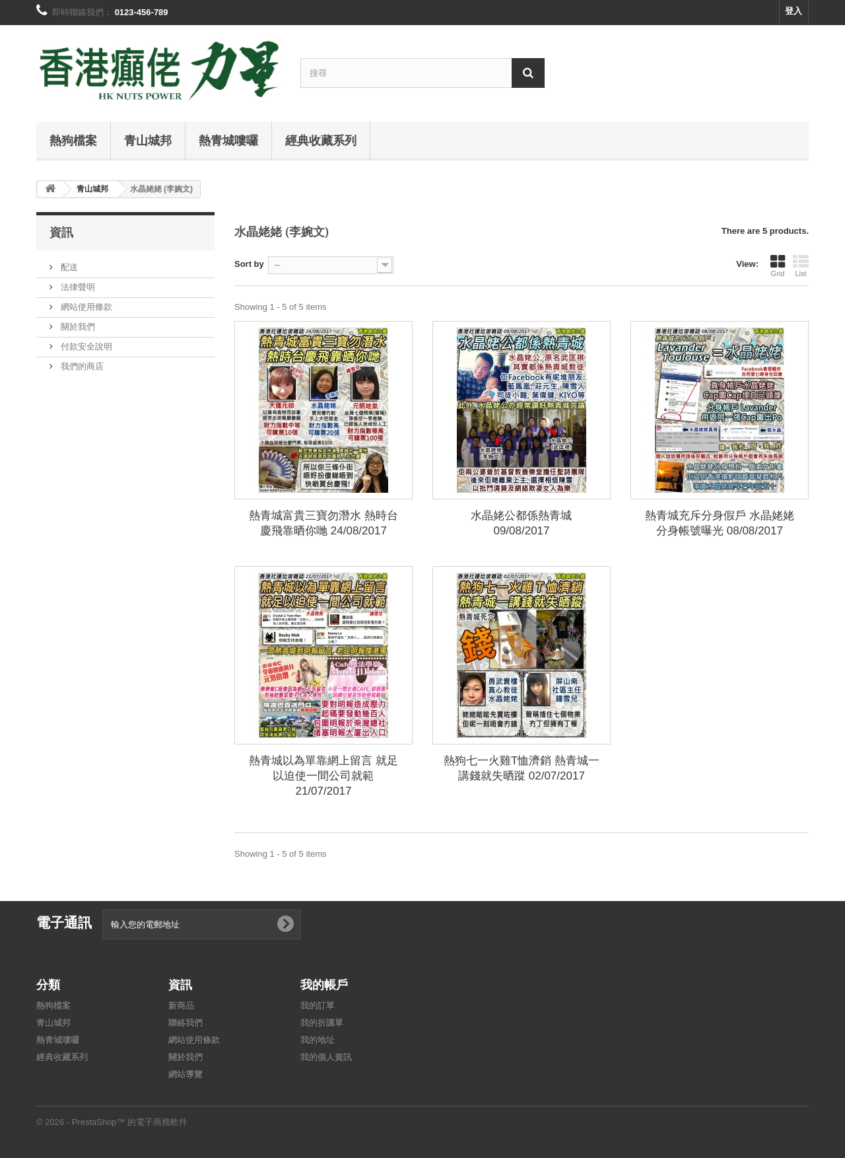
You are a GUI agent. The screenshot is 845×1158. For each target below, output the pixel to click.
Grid (777, 265)
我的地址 (317, 1040)
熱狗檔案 (73, 140)
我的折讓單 (321, 1023)
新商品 (181, 1006)
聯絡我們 (185, 1023)
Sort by (249, 264)
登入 (793, 11)
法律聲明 (76, 287)
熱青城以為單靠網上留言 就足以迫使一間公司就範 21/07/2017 (323, 775)
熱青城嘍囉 (228, 140)
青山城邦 (148, 140)
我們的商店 (81, 366)
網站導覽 (185, 1074)
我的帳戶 (324, 984)
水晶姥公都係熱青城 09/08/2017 (521, 523)
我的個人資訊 (326, 1057)
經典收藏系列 (320, 140)
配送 (68, 267)
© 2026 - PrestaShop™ (81, 1122)
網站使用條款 (85, 307)
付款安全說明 (85, 346)
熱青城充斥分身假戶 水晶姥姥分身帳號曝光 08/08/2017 (719, 523)
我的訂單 (317, 1006)
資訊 (61, 232)
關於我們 (76, 327)
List (801, 265)
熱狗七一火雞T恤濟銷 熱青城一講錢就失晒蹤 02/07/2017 (521, 768)
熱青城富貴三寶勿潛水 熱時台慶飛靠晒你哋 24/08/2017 (323, 523)
